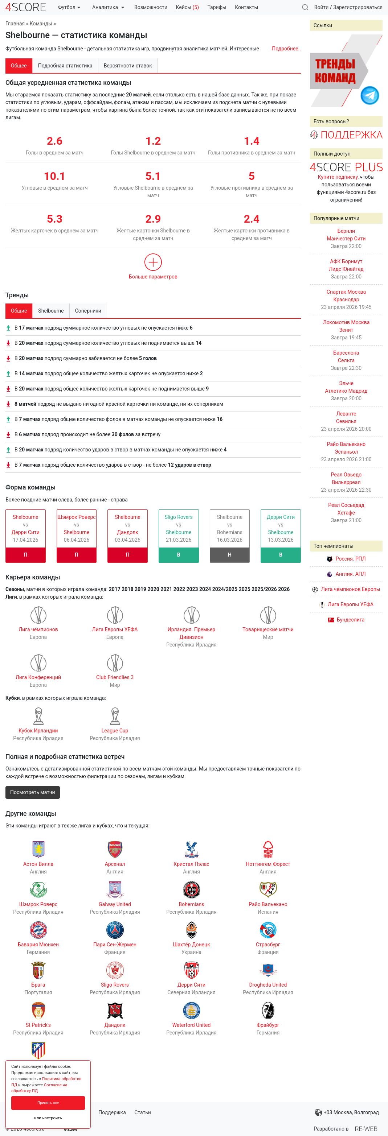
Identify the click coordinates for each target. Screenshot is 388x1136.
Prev (319, 71)
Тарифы (217, 7)
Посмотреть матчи (32, 792)
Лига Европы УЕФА (346, 604)
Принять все (48, 1103)
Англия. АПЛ (346, 574)
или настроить (48, 1118)
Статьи (142, 1112)
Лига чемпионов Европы (346, 589)
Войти (321, 7)
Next (373, 71)
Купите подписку (338, 177)
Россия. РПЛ (346, 559)
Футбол (69, 7)
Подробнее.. (286, 48)
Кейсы (187, 7)
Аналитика (108, 7)
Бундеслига (346, 620)
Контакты (246, 7)
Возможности (150, 7)
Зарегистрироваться (358, 7)
